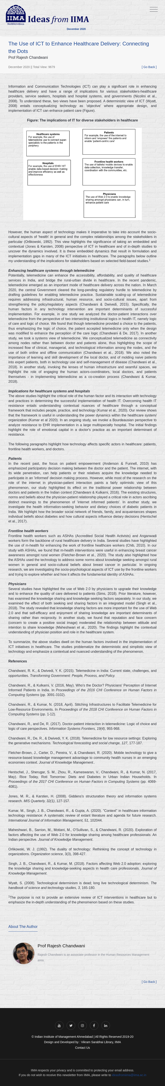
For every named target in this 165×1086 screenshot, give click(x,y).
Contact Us (82, 1047)
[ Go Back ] (149, 67)
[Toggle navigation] (154, 9)
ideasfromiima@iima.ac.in (129, 1075)
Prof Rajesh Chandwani (61, 945)
